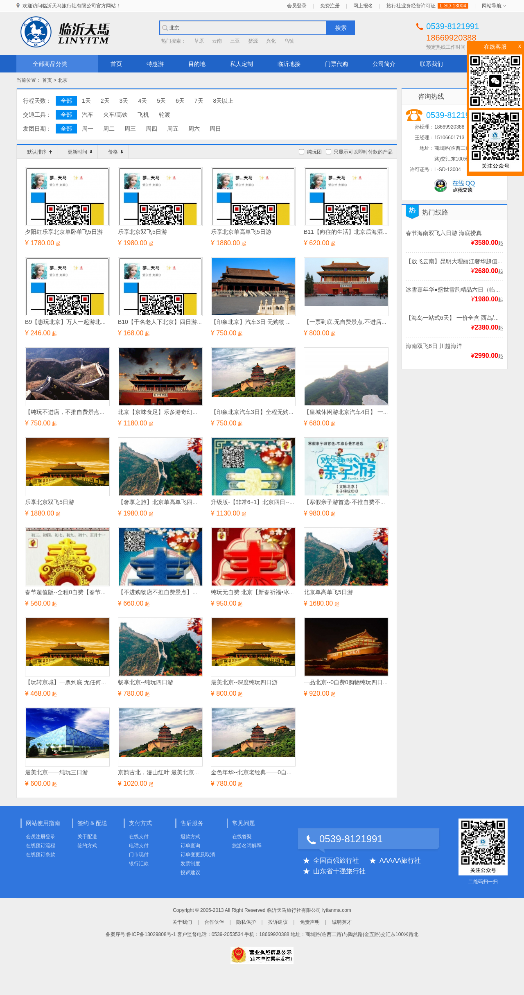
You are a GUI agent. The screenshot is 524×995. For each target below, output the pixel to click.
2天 (105, 100)
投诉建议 (190, 872)
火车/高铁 (115, 114)
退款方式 (190, 836)
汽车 (87, 114)
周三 (130, 128)
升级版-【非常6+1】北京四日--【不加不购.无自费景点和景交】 (291, 502)
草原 (199, 41)
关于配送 (87, 836)
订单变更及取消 (198, 854)
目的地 (197, 64)
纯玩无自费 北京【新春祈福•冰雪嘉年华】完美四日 (276, 592)
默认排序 (39, 152)
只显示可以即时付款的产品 (363, 152)
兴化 (271, 41)
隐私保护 (246, 922)
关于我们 (182, 922)
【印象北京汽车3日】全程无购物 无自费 (262, 412)
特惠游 (155, 64)
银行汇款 (139, 863)
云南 (217, 41)
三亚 (235, 41)
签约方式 (87, 845)
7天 (198, 100)
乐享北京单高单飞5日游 (241, 231)
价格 (115, 152)
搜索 (341, 28)
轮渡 (164, 114)
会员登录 (297, 6)
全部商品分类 (50, 64)
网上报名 (363, 6)
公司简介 (384, 64)
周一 (87, 128)
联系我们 (431, 64)
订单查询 (190, 845)
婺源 (253, 41)
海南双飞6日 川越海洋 (434, 346)
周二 (109, 128)
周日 (215, 128)
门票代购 (336, 64)
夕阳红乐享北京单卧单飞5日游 (64, 231)
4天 (142, 100)
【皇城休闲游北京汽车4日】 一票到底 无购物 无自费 (371, 412)
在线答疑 (242, 836)
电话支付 (139, 845)
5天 (161, 100)
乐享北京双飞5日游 (142, 231)
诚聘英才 (342, 922)
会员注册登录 (40, 836)
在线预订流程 (40, 845)
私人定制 (241, 64)
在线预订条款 (40, 854)
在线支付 (139, 836)
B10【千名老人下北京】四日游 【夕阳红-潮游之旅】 (185, 322)
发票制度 (190, 863)
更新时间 (80, 152)
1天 (86, 100)
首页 (116, 64)
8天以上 (223, 100)
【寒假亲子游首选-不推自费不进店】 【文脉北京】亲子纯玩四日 (386, 502)
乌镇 (289, 41)
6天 (180, 100)
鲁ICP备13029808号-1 (151, 934)
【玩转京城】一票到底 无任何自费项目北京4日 (85, 682)
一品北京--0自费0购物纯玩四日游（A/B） (356, 682)
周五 (172, 128)
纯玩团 (314, 152)
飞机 (143, 114)
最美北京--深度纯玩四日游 (244, 682)
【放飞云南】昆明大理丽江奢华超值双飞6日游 (465, 261)
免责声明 (310, 922)
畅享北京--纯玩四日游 (145, 682)
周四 (151, 128)
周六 (194, 128)
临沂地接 (289, 64)
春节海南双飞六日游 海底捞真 (444, 233)
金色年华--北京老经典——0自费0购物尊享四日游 (273, 772)
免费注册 (330, 6)
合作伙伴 (214, 922)
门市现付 (139, 854)
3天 (124, 100)
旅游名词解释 (247, 845)
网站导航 (491, 6)
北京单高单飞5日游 (328, 592)
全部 (66, 100)
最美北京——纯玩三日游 (56, 772)
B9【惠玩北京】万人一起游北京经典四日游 (80, 322)
